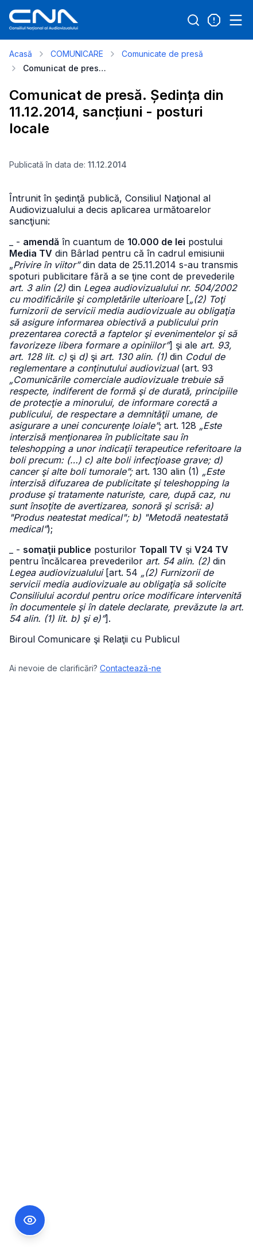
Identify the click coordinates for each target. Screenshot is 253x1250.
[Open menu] (236, 20)
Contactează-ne (130, 668)
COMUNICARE (76, 54)
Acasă (20, 54)
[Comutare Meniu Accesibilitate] (30, 1220)
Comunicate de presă (162, 54)
